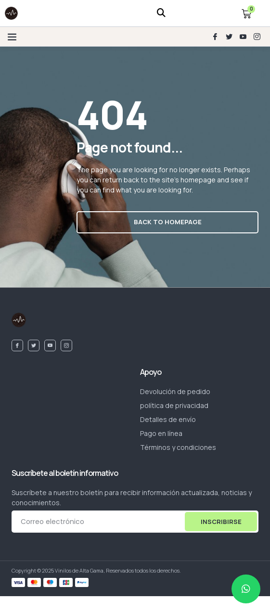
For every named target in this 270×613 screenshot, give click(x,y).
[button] (12, 36)
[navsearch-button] (161, 13)
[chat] (245, 589)
